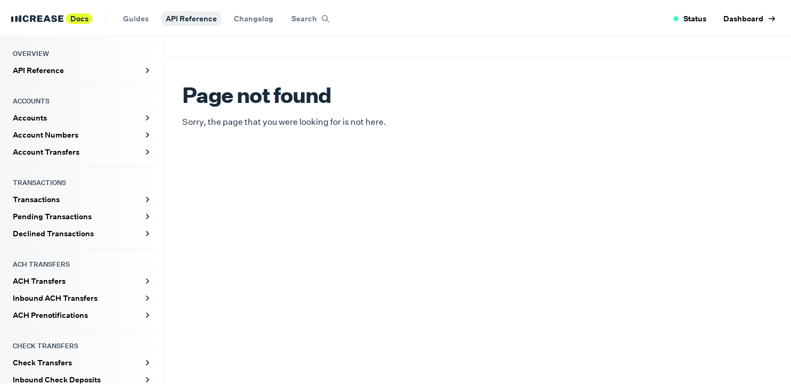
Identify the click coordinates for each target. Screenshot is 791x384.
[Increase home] (37, 18)
